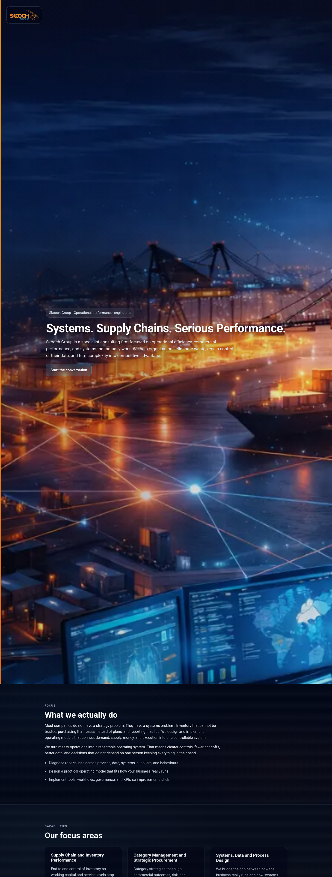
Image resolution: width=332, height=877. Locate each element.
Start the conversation (68, 370)
